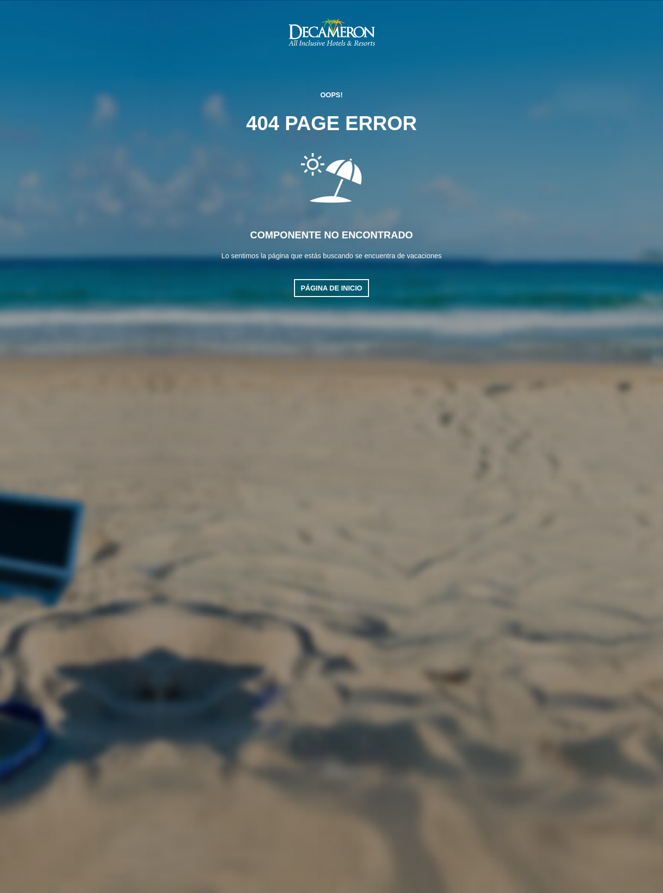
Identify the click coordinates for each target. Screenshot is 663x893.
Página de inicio (332, 288)
